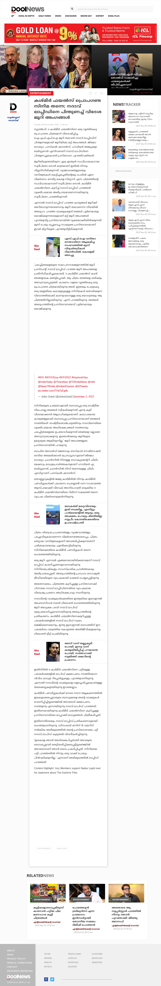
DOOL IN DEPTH (26, 15)
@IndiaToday (45, 382)
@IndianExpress (65, 386)
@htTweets (81, 386)
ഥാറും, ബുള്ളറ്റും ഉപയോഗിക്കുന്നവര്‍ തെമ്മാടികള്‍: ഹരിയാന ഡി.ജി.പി (140, 188)
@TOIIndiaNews (78, 382)
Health (48, 962)
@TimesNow (60, 382)
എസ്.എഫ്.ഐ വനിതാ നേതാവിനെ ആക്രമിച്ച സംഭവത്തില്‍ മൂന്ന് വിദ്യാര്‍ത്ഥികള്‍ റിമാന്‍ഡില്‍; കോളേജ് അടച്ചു (80, 247)
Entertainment (44, 848)
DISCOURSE (70, 15)
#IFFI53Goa (51, 377)
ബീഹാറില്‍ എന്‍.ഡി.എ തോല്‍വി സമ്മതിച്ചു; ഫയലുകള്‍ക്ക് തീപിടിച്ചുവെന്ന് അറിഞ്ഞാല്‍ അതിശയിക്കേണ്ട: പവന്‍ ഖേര (128, 85)
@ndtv (91, 382)
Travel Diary (74, 954)
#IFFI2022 (65, 377)
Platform (97, 954)
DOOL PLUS (113, 15)
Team (10, 954)
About (11, 950)
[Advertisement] (68, 344)
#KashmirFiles (80, 377)
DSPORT (100, 15)
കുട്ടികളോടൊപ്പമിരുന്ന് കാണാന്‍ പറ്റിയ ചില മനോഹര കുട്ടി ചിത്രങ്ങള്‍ (48, 913)
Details (48, 966)
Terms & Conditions (19, 962)
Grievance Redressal (20, 970)
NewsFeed (97, 962)
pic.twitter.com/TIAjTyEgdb (53, 390)
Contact (12, 966)
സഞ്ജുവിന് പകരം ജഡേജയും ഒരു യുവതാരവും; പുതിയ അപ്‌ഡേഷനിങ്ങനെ (138, 242)
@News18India (46, 386)
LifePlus (72, 958)
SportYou (73, 962)
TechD (47, 954)
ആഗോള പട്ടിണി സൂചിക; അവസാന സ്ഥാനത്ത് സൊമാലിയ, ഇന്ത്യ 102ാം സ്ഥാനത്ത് (140, 117)
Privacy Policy (16, 958)
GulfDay (72, 966)
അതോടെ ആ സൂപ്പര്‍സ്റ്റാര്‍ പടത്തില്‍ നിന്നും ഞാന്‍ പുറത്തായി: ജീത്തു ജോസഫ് (126, 914)
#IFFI (41, 377)
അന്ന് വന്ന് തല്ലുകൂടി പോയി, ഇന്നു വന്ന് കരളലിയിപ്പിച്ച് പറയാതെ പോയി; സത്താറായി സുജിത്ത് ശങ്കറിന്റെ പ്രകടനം (81, 652)
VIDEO (58, 15)
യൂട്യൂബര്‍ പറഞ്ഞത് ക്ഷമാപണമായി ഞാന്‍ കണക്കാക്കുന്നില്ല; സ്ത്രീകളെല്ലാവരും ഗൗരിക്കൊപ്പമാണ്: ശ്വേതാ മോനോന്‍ (139, 138)
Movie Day (97, 958)
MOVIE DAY (86, 15)
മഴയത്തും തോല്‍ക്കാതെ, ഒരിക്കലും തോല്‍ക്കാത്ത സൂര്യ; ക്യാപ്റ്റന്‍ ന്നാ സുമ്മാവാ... (141, 153)
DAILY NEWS (44, 15)
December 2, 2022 (83, 396)
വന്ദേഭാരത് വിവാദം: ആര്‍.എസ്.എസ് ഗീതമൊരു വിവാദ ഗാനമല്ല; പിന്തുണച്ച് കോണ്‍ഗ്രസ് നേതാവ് (139, 208)
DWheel (48, 958)
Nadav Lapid (62, 848)
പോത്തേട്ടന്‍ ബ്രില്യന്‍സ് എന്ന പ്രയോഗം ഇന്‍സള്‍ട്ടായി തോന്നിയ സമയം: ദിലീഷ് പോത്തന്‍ (84, 916)
